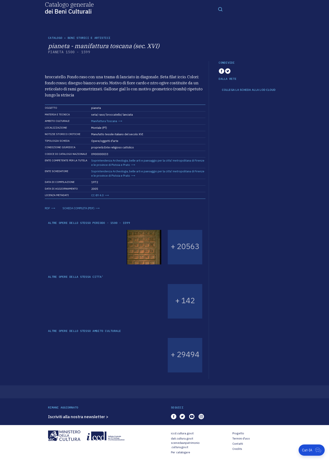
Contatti (237, 444)
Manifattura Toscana (104, 121)
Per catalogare (180, 452)
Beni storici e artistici (89, 38)
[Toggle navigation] (220, 9)
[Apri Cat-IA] (312, 450)
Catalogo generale (69, 7)
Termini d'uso (241, 438)
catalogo (55, 38)
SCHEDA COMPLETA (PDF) (78, 208)
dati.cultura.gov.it (182, 438)
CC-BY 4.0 (97, 195)
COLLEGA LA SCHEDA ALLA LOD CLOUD (249, 90)
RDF (47, 208)
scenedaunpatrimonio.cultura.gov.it (185, 445)
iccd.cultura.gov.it (182, 433)
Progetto (238, 433)
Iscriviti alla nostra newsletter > (78, 416)
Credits (237, 449)
